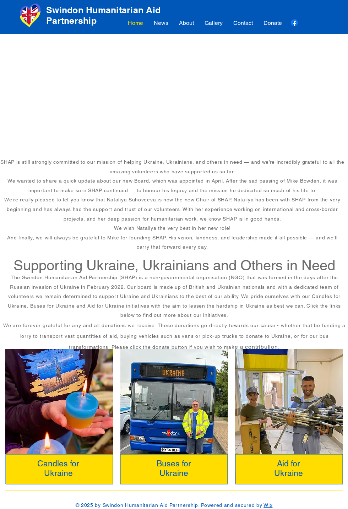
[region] (59, 418)
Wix (267, 505)
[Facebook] (294, 22)
